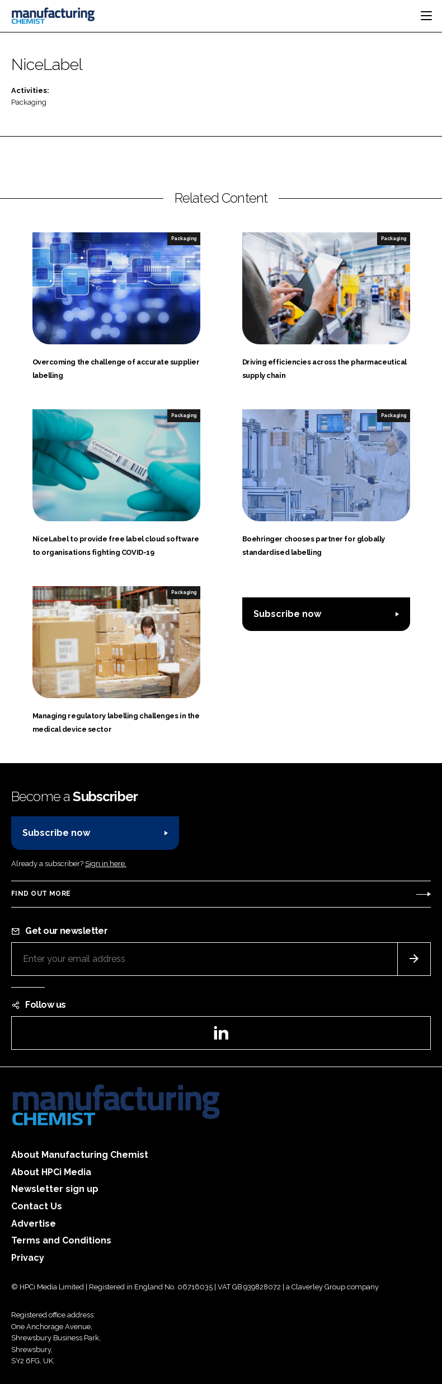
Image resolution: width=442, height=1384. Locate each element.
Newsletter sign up (54, 1189)
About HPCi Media (51, 1172)
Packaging (28, 102)
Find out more (40, 893)
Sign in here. (105, 863)
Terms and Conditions (61, 1240)
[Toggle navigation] (426, 15)
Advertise (33, 1223)
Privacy (27, 1257)
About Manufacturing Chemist (79, 1154)
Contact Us (36, 1206)
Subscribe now (287, 614)
